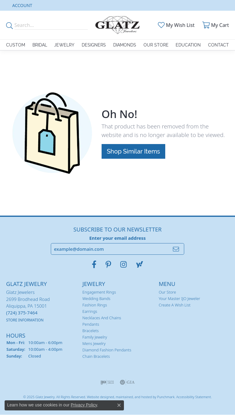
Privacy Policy (84, 404)
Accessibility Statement (193, 397)
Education (188, 45)
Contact (218, 45)
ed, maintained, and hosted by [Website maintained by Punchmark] (133, 397)
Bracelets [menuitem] (90, 331)
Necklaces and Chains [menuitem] (101, 318)
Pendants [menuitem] (90, 324)
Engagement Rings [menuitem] (99, 292)
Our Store (156, 45)
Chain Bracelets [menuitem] (96, 356)
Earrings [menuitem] (89, 311)
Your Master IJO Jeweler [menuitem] (179, 299)
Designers (94, 45)
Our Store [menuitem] (167, 292)
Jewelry (64, 45)
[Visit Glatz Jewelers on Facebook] (94, 265)
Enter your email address (117, 238)
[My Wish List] (176, 25)
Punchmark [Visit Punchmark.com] (165, 397)
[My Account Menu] (22, 5)
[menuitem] (107, 382)
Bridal (39, 45)
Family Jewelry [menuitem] (94, 337)
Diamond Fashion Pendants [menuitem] (106, 350)
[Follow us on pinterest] (108, 265)
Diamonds (124, 45)
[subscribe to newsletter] (176, 249)
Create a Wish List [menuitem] (175, 305)
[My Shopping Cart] (215, 25)
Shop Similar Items (133, 151)
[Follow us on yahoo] (139, 265)
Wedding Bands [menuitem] (96, 299)
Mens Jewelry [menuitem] (94, 343)
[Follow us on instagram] (123, 265)
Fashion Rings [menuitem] (94, 305)
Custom (15, 45)
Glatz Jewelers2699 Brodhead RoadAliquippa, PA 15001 (28, 306)
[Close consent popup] (119, 405)
